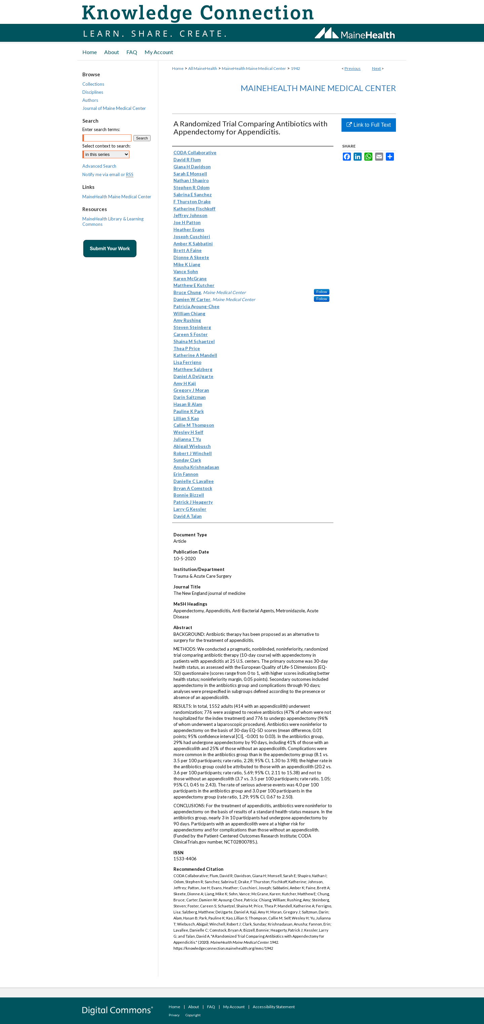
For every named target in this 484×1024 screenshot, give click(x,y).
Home (178, 68)
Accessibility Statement (274, 1006)
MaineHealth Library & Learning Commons (113, 221)
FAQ (211, 1006)
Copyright (193, 1015)
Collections (93, 84)
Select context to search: (106, 146)
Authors (90, 100)
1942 (295, 68)
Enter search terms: (101, 129)
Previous (353, 68)
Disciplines (92, 92)
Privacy (174, 1015)
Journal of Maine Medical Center (114, 108)
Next (376, 68)
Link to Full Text (369, 125)
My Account (234, 1006)
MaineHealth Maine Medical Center (254, 68)
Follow (321, 292)
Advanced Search (99, 166)
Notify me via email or (107, 174)
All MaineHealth (202, 68)
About (193, 1006)
